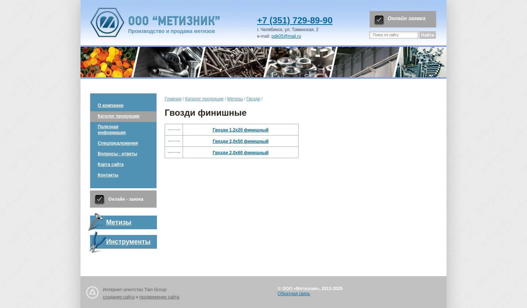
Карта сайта (111, 164)
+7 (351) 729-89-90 (294, 20)
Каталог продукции (118, 116)
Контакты (108, 175)
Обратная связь (294, 293)
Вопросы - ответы (117, 153)
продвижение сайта (159, 297)
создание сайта (118, 297)
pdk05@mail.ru (286, 36)
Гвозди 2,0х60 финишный (241, 152)
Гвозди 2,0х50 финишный (241, 141)
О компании (111, 105)
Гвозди (254, 98)
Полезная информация (112, 129)
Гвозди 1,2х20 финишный (241, 130)
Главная (173, 98)
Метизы (235, 98)
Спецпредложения (118, 143)
